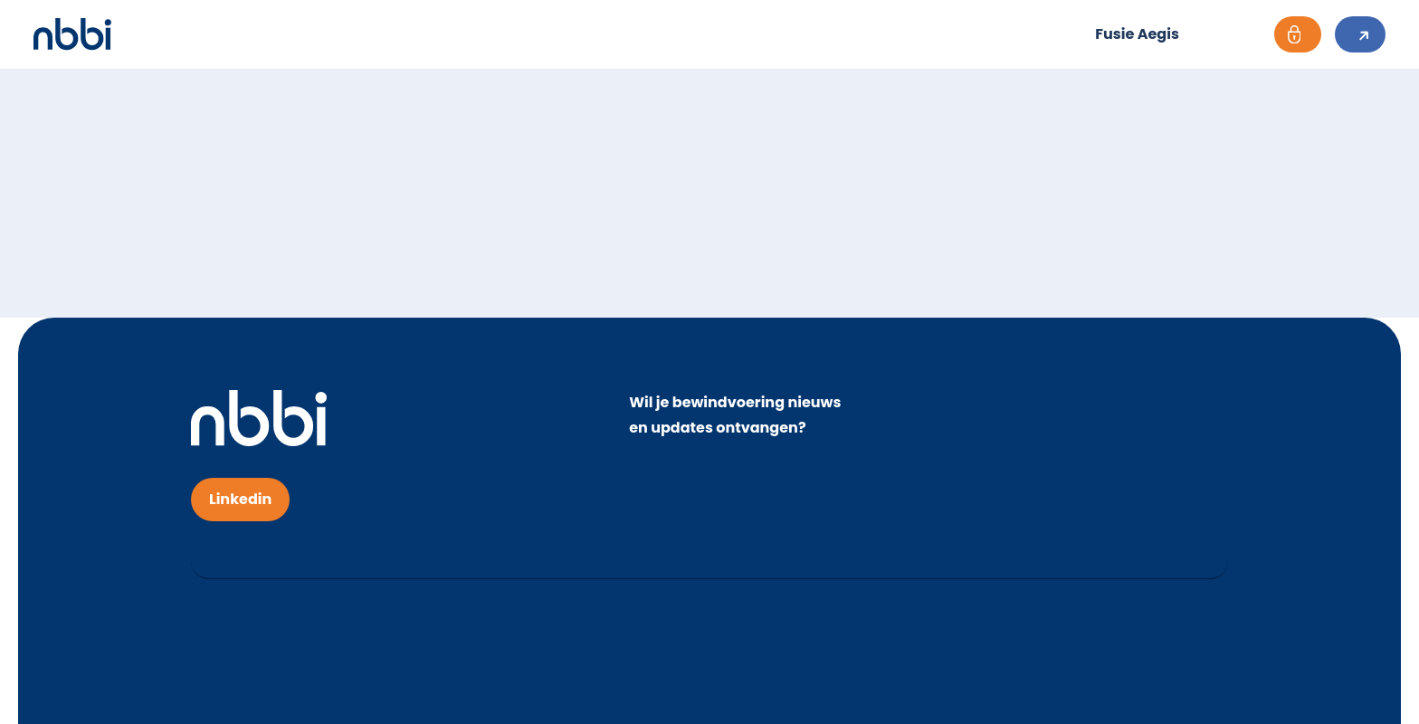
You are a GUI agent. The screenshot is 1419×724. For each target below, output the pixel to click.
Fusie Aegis (1137, 34)
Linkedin (240, 499)
